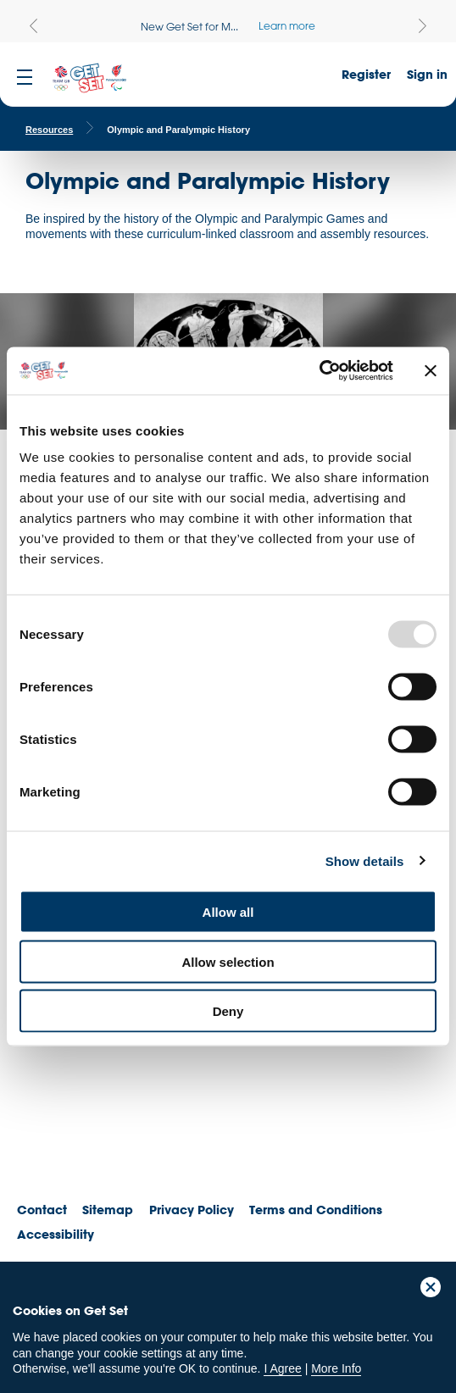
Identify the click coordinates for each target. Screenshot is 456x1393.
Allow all (228, 912)
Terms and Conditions (315, 1210)
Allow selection (227, 961)
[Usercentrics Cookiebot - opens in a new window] (319, 371)
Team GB (47, 1131)
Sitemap (107, 1210)
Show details (364, 860)
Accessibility (55, 1234)
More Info (336, 1368)
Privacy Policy (191, 1210)
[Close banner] (431, 370)
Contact (42, 1210)
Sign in (427, 74)
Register (366, 74)
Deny (228, 1011)
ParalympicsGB (135, 1127)
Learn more (287, 25)
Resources (49, 130)
